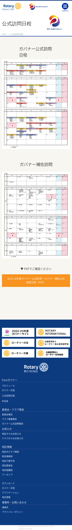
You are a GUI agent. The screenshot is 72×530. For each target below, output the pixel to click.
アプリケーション (10, 493)
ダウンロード (8, 483)
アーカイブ (7, 475)
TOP (4, 34)
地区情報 (7, 447)
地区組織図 (7, 470)
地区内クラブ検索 (10, 452)
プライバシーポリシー (12, 512)
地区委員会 (7, 465)
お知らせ (7, 429)
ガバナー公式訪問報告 (12, 424)
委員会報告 (7, 414)
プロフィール (8, 386)
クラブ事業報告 (9, 419)
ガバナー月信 (8, 390)
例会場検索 (7, 456)
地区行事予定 (8, 461)
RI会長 (5, 401)
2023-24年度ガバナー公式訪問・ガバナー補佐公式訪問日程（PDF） (36, 280)
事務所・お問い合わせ (14, 502)
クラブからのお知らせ (12, 438)
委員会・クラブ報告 (13, 409)
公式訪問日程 (8, 396)
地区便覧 (6, 497)
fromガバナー (9, 380)
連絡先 (5, 507)
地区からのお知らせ (11, 434)
